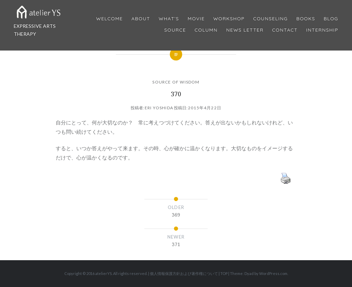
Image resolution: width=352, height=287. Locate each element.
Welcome (109, 19)
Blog (331, 19)
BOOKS (305, 19)
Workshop (228, 19)
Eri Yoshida (159, 107)
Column (206, 30)
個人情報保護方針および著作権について (184, 273)
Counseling (270, 19)
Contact (285, 30)
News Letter (245, 30)
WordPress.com (273, 273)
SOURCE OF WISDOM (175, 82)
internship (322, 30)
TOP (224, 273)
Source (175, 30)
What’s (168, 19)
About (140, 19)
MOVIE (196, 19)
